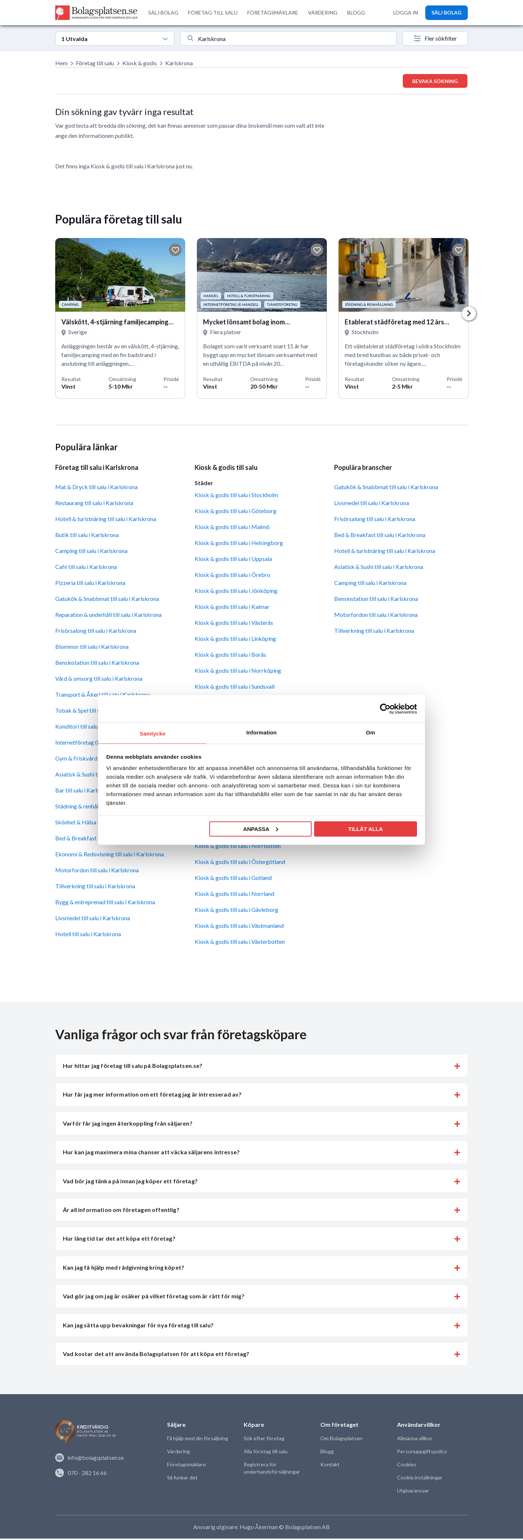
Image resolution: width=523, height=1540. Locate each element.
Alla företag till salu (265, 1453)
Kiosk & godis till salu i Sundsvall (235, 688)
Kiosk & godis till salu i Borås (230, 656)
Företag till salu (95, 63)
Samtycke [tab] (153, 733)
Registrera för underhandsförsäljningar (271, 1469)
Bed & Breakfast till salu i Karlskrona (379, 536)
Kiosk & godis (139, 63)
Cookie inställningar (419, 1479)
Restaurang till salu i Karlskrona (94, 504)
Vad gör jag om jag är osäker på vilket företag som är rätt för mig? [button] (153, 1297)
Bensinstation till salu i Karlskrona (97, 664)
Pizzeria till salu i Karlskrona (90, 584)
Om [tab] (370, 732)
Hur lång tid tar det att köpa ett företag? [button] (119, 1240)
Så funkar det (182, 1479)
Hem (61, 63)
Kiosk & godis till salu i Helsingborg (239, 544)
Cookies (406, 1466)
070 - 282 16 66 (81, 1474)
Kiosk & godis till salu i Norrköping (238, 672)
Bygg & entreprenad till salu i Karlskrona (105, 903)
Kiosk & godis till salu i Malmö (232, 528)
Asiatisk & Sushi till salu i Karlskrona (378, 568)
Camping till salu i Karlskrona (91, 552)
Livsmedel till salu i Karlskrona (92, 919)
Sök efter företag (263, 1440)
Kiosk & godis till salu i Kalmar (232, 608)
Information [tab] (261, 732)
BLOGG (356, 12)
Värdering (178, 1453)
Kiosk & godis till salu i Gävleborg (236, 911)
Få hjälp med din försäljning (197, 1440)
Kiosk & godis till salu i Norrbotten (238, 847)
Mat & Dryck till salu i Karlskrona (96, 488)
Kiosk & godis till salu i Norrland (234, 895)
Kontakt (329, 1466)
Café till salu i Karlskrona (86, 568)
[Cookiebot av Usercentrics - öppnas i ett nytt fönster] (385, 708)
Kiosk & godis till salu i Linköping (235, 640)
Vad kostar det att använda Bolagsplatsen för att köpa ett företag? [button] (156, 1355)
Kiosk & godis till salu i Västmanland (239, 927)
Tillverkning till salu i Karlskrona (95, 887)
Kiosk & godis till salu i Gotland (233, 879)
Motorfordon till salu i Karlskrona (97, 871)
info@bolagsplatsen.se (89, 1459)
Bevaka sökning (435, 81)
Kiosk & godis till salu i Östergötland (240, 863)
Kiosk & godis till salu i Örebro (232, 576)
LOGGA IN (405, 12)
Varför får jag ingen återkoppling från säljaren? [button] (127, 1125)
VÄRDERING (322, 12)
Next (469, 314)
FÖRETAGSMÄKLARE (272, 12)
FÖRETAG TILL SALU (213, 12)
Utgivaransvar (413, 1492)
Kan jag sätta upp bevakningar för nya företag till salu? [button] (138, 1326)
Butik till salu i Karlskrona (87, 536)
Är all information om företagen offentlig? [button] (121, 1211)
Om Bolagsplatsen (341, 1440)
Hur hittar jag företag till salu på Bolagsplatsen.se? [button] (132, 1067)
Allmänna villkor (414, 1440)
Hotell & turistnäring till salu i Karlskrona (105, 520)
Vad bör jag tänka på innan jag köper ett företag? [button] (130, 1182)
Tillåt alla (365, 829)
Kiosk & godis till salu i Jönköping (236, 592)
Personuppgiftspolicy (421, 1453)
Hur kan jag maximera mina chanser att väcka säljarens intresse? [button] (151, 1153)
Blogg (326, 1453)
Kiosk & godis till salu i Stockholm (236, 496)
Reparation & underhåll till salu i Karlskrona (108, 616)
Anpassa (260, 829)
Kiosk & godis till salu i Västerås (234, 624)
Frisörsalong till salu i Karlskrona (95, 632)
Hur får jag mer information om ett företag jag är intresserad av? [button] (152, 1096)
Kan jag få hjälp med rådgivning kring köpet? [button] (123, 1269)
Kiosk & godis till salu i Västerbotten (240, 943)
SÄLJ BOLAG (163, 12)
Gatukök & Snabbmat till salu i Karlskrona (107, 600)
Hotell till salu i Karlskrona (88, 935)
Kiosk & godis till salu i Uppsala (233, 560)
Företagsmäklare (186, 1466)
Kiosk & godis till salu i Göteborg (235, 512)
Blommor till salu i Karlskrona (92, 648)
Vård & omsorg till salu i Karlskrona (98, 680)
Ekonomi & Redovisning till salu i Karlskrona (109, 855)
